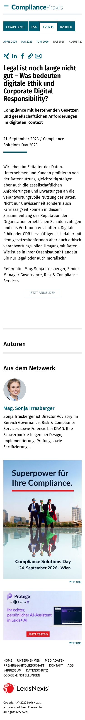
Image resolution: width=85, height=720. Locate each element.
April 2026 (10, 41)
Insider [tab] (66, 27)
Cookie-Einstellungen (21, 675)
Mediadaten (55, 660)
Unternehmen (28, 660)
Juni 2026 (43, 41)
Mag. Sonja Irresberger (29, 408)
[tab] (16, 26)
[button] (30, 56)
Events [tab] (48, 27)
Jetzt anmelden (42, 293)
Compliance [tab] (15, 27)
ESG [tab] (34, 27)
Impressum (12, 670)
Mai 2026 (26, 41)
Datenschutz (37, 670)
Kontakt (56, 665)
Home (7, 660)
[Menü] (6, 7)
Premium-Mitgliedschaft (23, 665)
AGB (71, 665)
